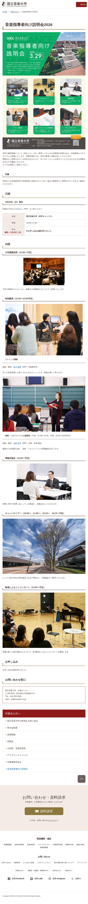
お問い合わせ (6, 862)
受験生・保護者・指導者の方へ (38, 870)
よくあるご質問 (28, 862)
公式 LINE (38, 879)
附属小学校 (80, 844)
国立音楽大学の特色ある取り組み (22, 721)
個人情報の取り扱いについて (64, 862)
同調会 (10, 741)
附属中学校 (69, 844)
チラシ (19, 209)
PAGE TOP (81, 779)
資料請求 (46, 811)
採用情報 (11, 735)
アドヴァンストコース (17, 755)
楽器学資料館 (19, 844)
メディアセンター (44, 844)
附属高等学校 (58, 844)
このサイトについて (44, 862)
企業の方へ (69, 870)
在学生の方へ (57, 870)
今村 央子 (17, 443)
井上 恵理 (17, 367)
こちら (52, 820)
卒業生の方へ (15, 12)
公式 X (78, 879)
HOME (5, 12)
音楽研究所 (31, 844)
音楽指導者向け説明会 (17, 769)
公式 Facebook (18, 879)
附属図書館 (8, 844)
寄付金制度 (12, 728)
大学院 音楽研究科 (16, 748)
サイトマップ (81, 862)
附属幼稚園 (44, 847)
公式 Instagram (58, 879)
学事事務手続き (14, 762)
